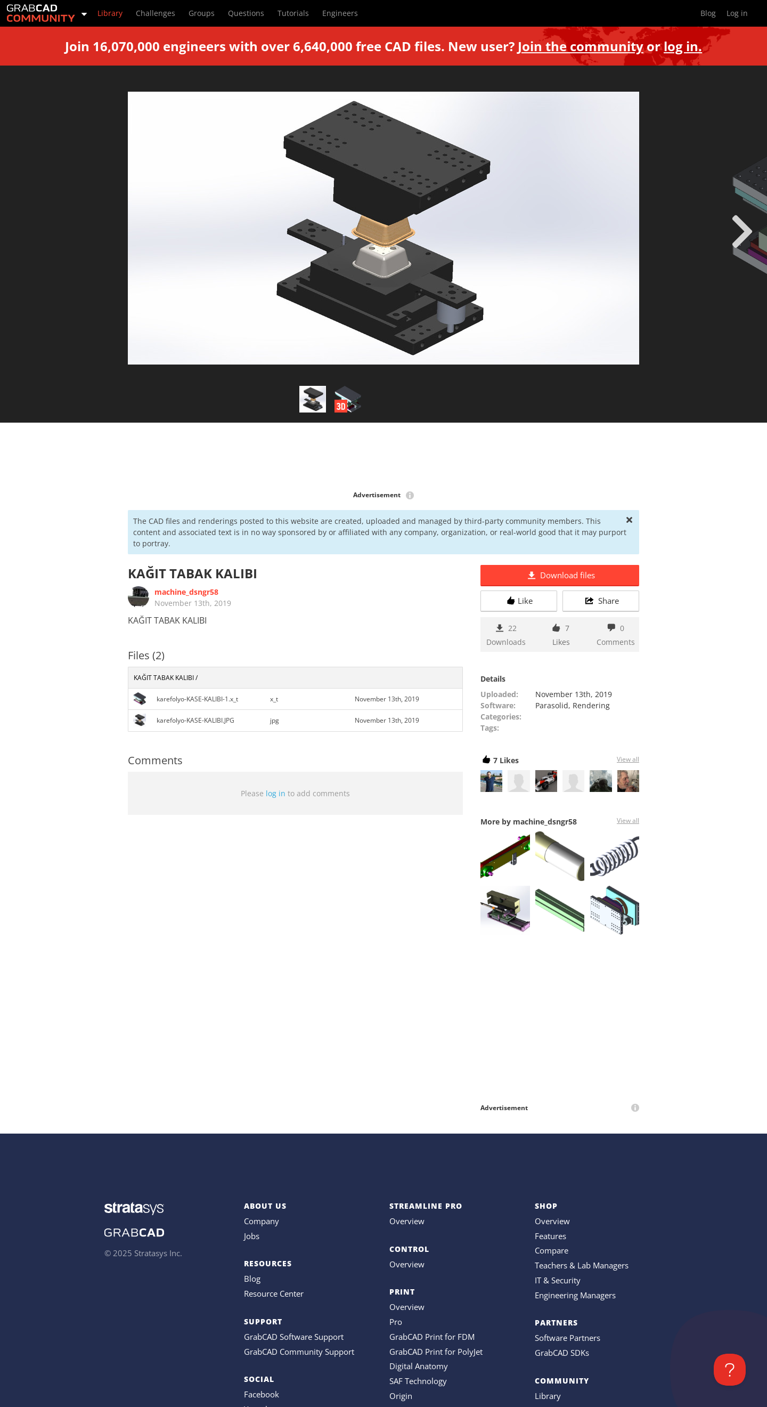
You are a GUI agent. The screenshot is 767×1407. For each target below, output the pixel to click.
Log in (737, 13)
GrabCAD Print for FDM (432, 1336)
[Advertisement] (383, 457)
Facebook (261, 1394)
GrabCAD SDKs (562, 1352)
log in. (683, 46)
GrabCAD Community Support (299, 1351)
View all (628, 759)
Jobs (251, 1236)
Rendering (591, 705)
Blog (252, 1278)
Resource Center (274, 1293)
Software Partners (567, 1337)
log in (275, 793)
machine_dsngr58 (186, 592)
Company (261, 1221)
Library (548, 1395)
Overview (407, 1221)
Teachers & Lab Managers (582, 1265)
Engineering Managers (575, 1295)
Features (550, 1236)
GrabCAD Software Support (294, 1336)
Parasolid (551, 705)
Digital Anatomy (418, 1366)
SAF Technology (418, 1381)
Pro (395, 1321)
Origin (400, 1395)
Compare (551, 1250)
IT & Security (558, 1280)
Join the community (580, 46)
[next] (742, 231)
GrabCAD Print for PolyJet (436, 1351)
